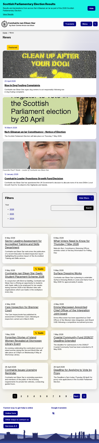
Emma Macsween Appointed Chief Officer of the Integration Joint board (72, 310)
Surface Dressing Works (68, 273)
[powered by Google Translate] (53, 413)
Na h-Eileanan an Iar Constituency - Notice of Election (35, 132)
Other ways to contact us (17, 419)
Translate (69, 24)
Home (5, 33)
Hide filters (84, 198)
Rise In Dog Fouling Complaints (22, 85)
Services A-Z (11, 426)
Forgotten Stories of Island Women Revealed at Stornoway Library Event (23, 340)
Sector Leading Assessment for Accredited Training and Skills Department (23, 244)
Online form (10, 413)
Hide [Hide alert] (91, 8)
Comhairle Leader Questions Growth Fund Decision (34, 178)
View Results (8, 14)
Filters (9, 198)
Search (95, 24)
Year (7, 205)
